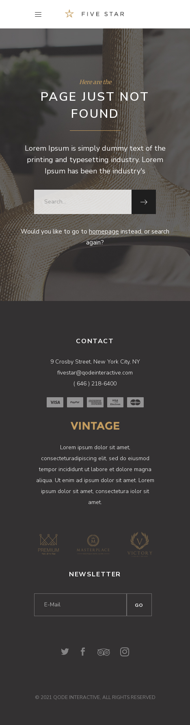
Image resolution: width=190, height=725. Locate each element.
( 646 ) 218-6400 (95, 383)
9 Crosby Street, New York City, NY (95, 362)
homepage (104, 231)
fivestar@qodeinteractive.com (95, 373)
